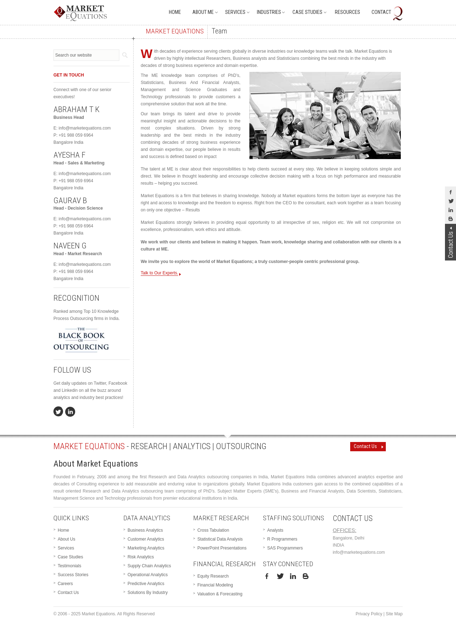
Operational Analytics (148, 574)
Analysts (275, 530)
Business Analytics (145, 530)
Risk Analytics (141, 556)
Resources (347, 12)
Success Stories (73, 574)
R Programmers (282, 539)
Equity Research (213, 576)
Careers (65, 583)
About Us (66, 539)
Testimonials (69, 565)
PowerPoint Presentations (222, 548)
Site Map (394, 613)
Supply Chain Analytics (149, 565)
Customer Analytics (146, 539)
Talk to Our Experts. (159, 273)
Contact (381, 12)
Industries (269, 12)
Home (175, 12)
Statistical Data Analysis (220, 539)
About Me (203, 12)
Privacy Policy (369, 613)
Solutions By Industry (148, 592)
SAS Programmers (285, 548)
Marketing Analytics (146, 548)
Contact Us (365, 446)
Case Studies (307, 12)
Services (235, 12)
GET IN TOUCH (68, 75)
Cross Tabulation (213, 530)
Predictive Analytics (146, 583)
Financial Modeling (215, 585)
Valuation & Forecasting (220, 593)
